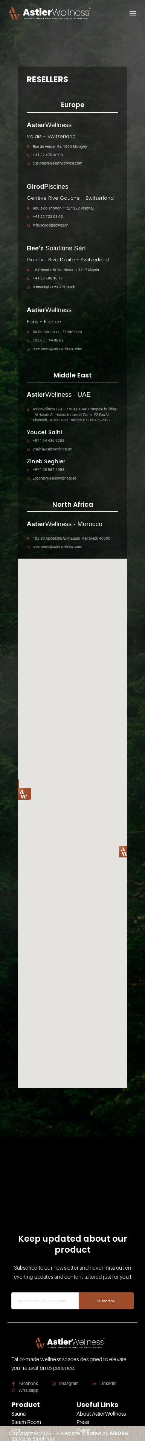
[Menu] (133, 13)
